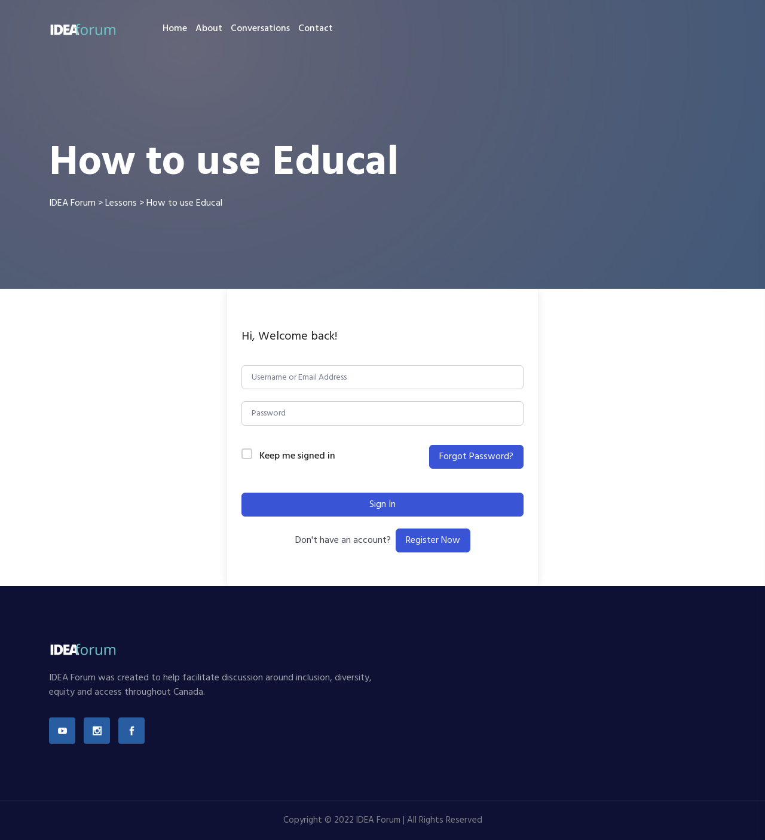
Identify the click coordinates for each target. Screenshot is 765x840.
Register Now (433, 540)
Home (175, 28)
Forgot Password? (476, 457)
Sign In (382, 504)
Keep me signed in (297, 456)
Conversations (260, 28)
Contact (315, 28)
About (208, 28)
